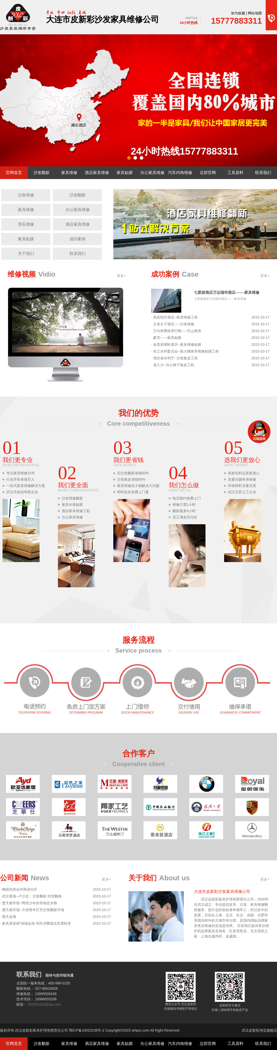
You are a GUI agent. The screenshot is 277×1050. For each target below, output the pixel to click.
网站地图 (255, 13)
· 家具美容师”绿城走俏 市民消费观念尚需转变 (35, 923)
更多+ (121, 276)
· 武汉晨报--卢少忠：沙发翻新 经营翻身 (31, 896)
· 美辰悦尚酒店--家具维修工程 (174, 317)
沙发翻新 (41, 172)
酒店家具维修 (97, 172)
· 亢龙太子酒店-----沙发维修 (172, 324)
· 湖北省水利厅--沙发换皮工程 (174, 358)
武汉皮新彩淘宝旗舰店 (259, 1030)
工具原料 (235, 172)
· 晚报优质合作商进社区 (18, 889)
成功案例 (78, 239)
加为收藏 (238, 13)
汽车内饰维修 (180, 172)
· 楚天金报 (8, 917)
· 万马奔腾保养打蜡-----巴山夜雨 (176, 331)
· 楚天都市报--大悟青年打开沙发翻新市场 (32, 910)
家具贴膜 (125, 172)
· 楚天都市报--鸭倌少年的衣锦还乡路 (28, 903)
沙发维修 (26, 195)
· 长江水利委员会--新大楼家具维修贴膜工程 (185, 351)
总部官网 (208, 172)
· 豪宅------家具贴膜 (166, 338)
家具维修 (69, 172)
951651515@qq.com (44, 1004)
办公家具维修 (152, 172)
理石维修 (26, 224)
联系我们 (263, 172)
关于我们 (26, 253)
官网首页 (14, 172)
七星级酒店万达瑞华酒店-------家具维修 (226, 292)
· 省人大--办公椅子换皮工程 (172, 365)
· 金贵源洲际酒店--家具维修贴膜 (176, 344)
